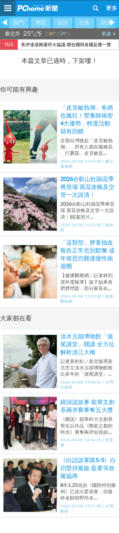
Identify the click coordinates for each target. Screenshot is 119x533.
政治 (62, 22)
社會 (84, 22)
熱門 (19, 22)
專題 (41, 22)
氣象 (109, 33)
